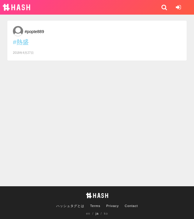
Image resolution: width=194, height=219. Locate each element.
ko (106, 213)
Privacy (112, 206)
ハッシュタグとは (70, 206)
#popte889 (34, 31)
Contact (131, 206)
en (88, 213)
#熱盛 (21, 42)
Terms (95, 206)
